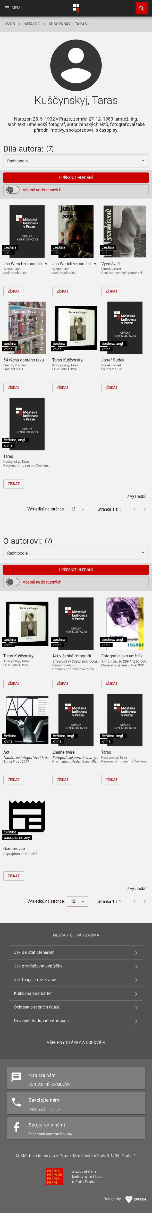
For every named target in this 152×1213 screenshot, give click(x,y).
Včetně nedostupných (42, 189)
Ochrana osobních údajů (36, 1007)
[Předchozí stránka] (134, 509)
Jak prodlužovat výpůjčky (38, 966)
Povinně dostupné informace (41, 1020)
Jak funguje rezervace (35, 979)
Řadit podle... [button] (19, 161)
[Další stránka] (145, 509)
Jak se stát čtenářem (34, 952)
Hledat (139, 6)
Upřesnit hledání (76, 177)
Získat (14, 291)
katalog (31, 24)
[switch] (13, 190)
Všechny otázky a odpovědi (76, 1042)
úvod (10, 24)
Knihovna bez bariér (33, 993)
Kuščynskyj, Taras (68, 24)
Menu (13, 8)
